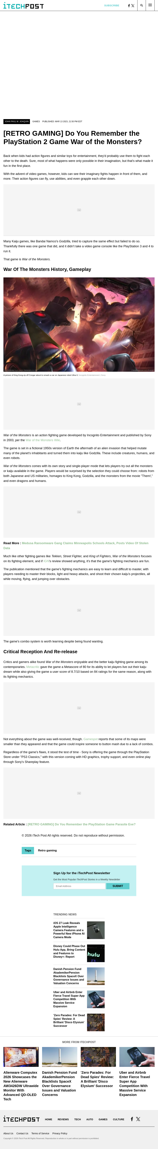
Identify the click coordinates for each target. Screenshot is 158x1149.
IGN (46, 561)
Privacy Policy (59, 1133)
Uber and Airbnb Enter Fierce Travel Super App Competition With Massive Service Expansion (69, 999)
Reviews (63, 1119)
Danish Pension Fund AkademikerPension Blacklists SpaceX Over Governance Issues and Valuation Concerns (68, 976)
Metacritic (33, 667)
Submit (118, 886)
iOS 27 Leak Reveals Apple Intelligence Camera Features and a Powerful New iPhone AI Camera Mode (69, 930)
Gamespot (90, 739)
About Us (8, 1133)
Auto (89, 1119)
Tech (77, 1119)
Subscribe (111, 5)
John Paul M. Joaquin (17, 121)
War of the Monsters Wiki (43, 440)
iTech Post (39, 835)
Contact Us (22, 1133)
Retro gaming (47, 850)
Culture (118, 1119)
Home (48, 1119)
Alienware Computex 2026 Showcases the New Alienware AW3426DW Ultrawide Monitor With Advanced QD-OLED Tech (21, 1086)
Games (36, 121)
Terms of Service (40, 1133)
